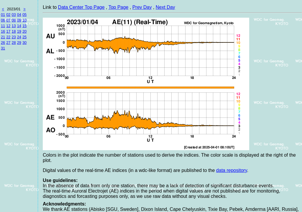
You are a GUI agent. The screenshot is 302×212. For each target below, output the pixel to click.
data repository (231, 170)
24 (19, 37)
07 (8, 20)
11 (3, 26)
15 (24, 26)
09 (19, 20)
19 (19, 31)
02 (8, 14)
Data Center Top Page (81, 7)
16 (3, 31)
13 (14, 26)
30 (24, 42)
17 (8, 31)
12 (8, 26)
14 (19, 26)
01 (3, 14)
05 (24, 14)
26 (3, 42)
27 (8, 42)
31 (3, 48)
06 (3, 20)
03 (14, 14)
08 (14, 20)
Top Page (119, 7)
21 (3, 37)
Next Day (165, 7)
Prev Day (142, 7)
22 (8, 37)
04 (19, 14)
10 (24, 20)
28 (14, 42)
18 (14, 31)
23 (14, 37)
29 (19, 42)
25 (24, 37)
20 (24, 31)
